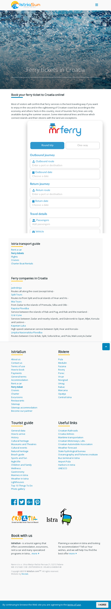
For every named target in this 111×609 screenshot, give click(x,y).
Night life (15, 461)
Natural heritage (19, 451)
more (35, 553)
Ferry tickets (17, 253)
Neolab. (25, 574)
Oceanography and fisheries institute (78, 454)
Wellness (16, 468)
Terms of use (18, 366)
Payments (16, 373)
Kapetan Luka (18, 325)
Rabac (61, 386)
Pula (60, 359)
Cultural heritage (20, 440)
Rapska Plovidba (20, 308)
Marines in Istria (19, 475)
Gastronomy (17, 471)
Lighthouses (17, 482)
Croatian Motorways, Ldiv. (71, 440)
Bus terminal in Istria (69, 458)
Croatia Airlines (66, 433)
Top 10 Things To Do (22, 485)
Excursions (17, 397)
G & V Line (16, 315)
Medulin (62, 362)
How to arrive (18, 433)
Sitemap (15, 404)
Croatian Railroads (68, 430)
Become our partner (21, 410)
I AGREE (102, 604)
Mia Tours (16, 301)
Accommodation (19, 379)
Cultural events (19, 447)
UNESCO (62, 468)
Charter (15, 393)
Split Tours (16, 294)
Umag (61, 383)
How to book (17, 369)
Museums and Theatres (23, 444)
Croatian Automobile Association (75, 444)
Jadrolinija (16, 287)
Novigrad (63, 379)
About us (16, 359)
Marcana (63, 390)
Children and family (21, 464)
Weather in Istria (20, 478)
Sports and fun (19, 458)
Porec (61, 373)
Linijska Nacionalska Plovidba (26, 332)
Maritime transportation (70, 437)
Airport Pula (64, 461)
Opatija (62, 393)
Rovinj (61, 369)
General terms (18, 376)
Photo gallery (18, 488)
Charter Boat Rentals (22, 263)
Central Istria (65, 397)
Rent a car (16, 249)
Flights (14, 256)
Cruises (15, 260)
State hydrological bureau (72, 451)
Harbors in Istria (66, 464)
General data (18, 430)
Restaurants (17, 400)
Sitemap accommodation (24, 407)
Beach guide (17, 454)
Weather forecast (67, 447)
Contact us (16, 362)
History (15, 437)
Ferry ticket (17, 386)
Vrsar (61, 376)
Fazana (62, 366)
